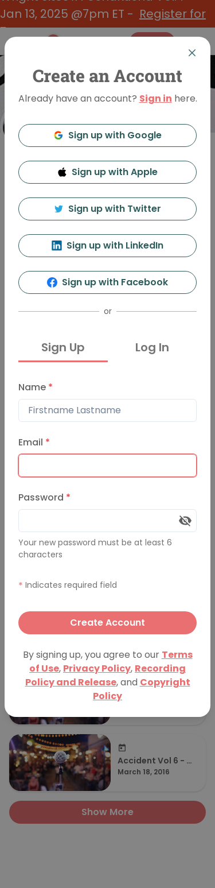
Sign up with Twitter (108, 208)
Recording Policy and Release (105, 675)
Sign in (155, 98)
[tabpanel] (107, 505)
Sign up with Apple (107, 172)
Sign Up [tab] (63, 347)
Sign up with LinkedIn (107, 245)
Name (35, 387)
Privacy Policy (97, 668)
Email (34, 442)
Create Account (107, 622)
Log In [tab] (152, 347)
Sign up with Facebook (107, 282)
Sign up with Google (107, 135)
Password (44, 497)
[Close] (192, 53)
